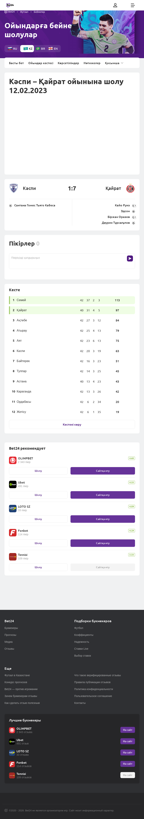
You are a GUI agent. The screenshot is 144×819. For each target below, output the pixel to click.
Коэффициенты (83, 634)
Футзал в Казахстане (17, 675)
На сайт (127, 729)
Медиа (8, 641)
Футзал (24, 11)
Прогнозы (10, 634)
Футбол (78, 627)
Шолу (38, 470)
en (53, 48)
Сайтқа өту (103, 470)
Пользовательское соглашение (93, 696)
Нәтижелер (92, 63)
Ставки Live (81, 648)
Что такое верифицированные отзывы (97, 675)
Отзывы (9, 648)
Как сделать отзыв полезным (22, 702)
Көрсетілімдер (68, 63)
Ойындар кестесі (40, 63)
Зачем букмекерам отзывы (20, 696)
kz (27, 48)
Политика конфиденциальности (93, 689)
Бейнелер (39, 11)
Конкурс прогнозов (15, 682)
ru (12, 48)
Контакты (80, 702)
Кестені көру (72, 424)
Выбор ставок (82, 655)
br (40, 48)
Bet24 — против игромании (21, 689)
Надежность (81, 641)
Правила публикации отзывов (92, 682)
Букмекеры (11, 627)
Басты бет (16, 63)
